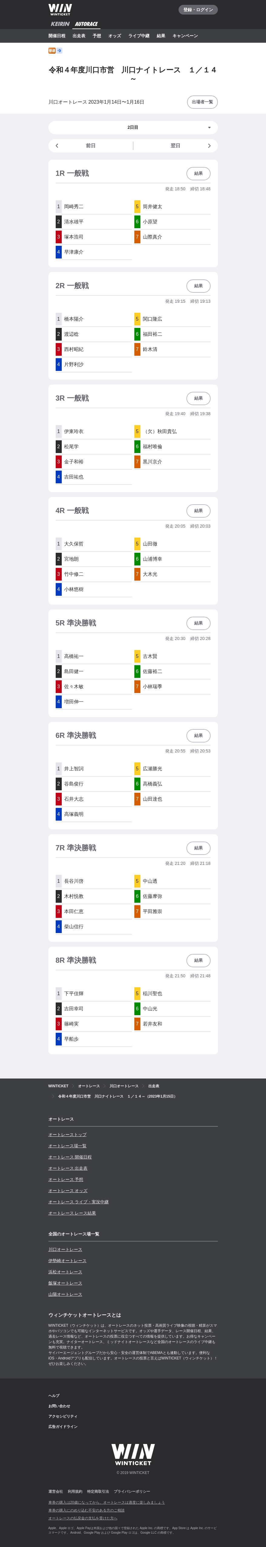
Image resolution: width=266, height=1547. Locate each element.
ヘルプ (53, 1396)
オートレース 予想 (66, 1179)
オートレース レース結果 (72, 1213)
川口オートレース (65, 1249)
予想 (97, 35)
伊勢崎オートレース (67, 1260)
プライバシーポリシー (132, 1491)
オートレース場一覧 (67, 1145)
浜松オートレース (65, 1271)
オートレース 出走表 (68, 1168)
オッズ (114, 35)
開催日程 (56, 35)
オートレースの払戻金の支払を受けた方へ (82, 1518)
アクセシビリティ (62, 1416)
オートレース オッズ (68, 1190)
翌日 (192, 145)
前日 (74, 145)
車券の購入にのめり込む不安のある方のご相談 (86, 1510)
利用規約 (75, 1491)
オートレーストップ (67, 1134)
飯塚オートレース (65, 1283)
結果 (161, 35)
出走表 (79, 35)
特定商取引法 (98, 1491)
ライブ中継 (138, 35)
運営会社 (55, 1491)
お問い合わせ (59, 1406)
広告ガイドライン (62, 1427)
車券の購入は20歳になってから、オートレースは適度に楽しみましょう (106, 1502)
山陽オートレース (65, 1294)
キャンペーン (185, 35)
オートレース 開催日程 (70, 1157)
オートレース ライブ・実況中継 (78, 1201)
